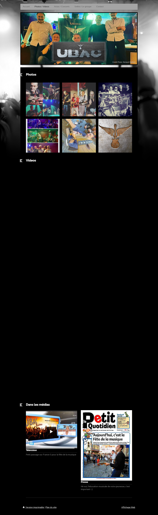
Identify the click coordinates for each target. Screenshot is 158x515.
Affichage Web (128, 507)
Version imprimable (33, 507)
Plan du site (51, 507)
